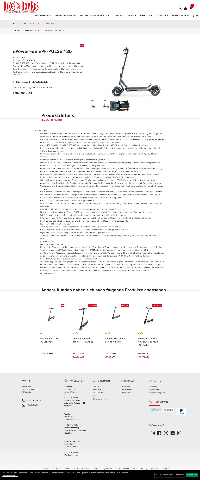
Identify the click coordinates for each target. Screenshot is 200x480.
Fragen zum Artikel (55, 31)
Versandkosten (127, 390)
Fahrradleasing (181, 16)
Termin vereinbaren (65, 16)
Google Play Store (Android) (93, 262)
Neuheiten (155, 469)
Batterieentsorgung (100, 399)
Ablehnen (180, 475)
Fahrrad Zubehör (122, 469)
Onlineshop (43, 16)
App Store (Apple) (66, 262)
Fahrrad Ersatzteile (81, 469)
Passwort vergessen (157, 393)
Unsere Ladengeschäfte (94, 16)
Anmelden (153, 387)
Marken (166, 469)
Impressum (97, 390)
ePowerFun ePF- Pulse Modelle (43, 24)
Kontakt (96, 387)
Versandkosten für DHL (43, 88)
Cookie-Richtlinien (10, 476)
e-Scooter (21, 24)
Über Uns (146, 16)
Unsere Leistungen (124, 16)
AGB (94, 396)
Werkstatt (162, 16)
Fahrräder (57, 469)
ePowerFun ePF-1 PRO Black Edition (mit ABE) (148, 342)
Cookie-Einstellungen (164, 475)
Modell (18, 31)
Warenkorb (125, 387)
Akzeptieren (192, 475)
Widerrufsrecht (127, 393)
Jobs (195, 16)
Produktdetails (33, 31)
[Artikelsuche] (180, 9)
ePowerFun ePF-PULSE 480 (42, 52)
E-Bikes (67, 469)
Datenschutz (98, 393)
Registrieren (154, 390)
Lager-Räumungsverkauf (102, 469)
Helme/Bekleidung (140, 469)
